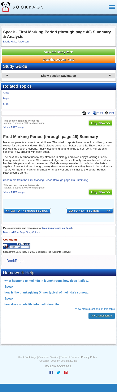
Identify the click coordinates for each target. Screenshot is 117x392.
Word (98, 112)
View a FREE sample (14, 127)
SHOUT (6, 104)
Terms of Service (69, 357)
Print (109, 112)
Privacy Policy (89, 357)
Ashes (6, 93)
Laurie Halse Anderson (16, 41)
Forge (6, 98)
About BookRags (26, 357)
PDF (86, 112)
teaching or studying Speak (57, 228)
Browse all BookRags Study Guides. (21, 232)
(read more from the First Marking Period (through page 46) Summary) (45, 180)
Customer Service (48, 357)
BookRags (14, 261)
